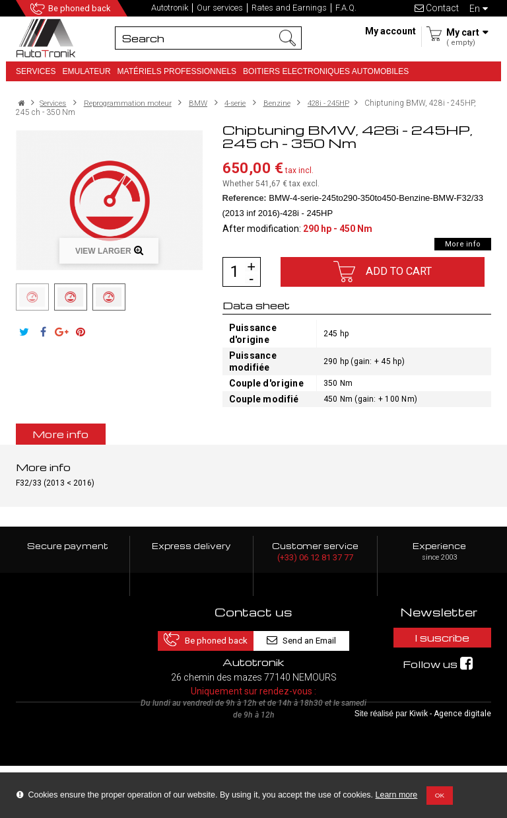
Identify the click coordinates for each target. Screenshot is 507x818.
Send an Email (309, 637)
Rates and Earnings (289, 8)
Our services (220, 8)
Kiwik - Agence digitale (450, 765)
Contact (437, 8)
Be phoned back (81, 8)
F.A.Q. (345, 8)
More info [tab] (60, 434)
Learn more (397, 794)
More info (463, 244)
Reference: (244, 198)
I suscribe (439, 637)
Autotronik (169, 8)
